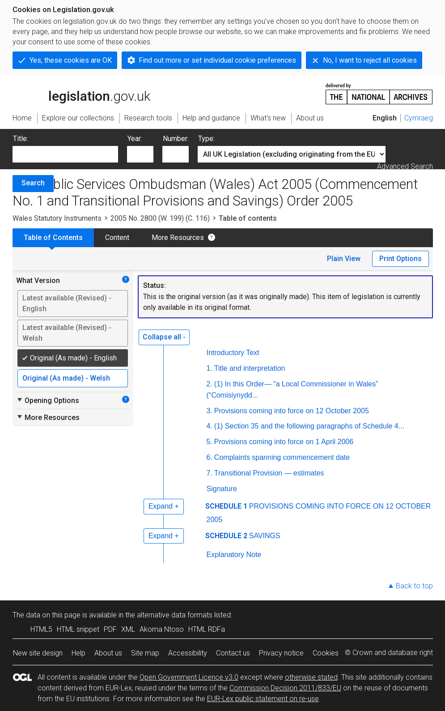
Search (33, 183)
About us (108, 653)
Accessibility (187, 653)
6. (209, 457)
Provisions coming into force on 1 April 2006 (283, 441)
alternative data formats (174, 615)
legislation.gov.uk (81, 93)
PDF (110, 629)
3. (209, 411)
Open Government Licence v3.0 (189, 677)
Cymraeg (418, 118)
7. (209, 473)
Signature (222, 489)
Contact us (233, 653)
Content (117, 237)
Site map (145, 653)
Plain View (343, 258)
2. (209, 384)
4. (209, 426)
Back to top (414, 586)
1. (209, 368)
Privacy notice (281, 653)
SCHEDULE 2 (226, 535)
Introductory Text (233, 352)
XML (128, 629)
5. (209, 441)
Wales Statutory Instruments (57, 218)
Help (78, 653)
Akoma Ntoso (162, 629)
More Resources (178, 237)
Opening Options (47, 400)
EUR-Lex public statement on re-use (263, 698)
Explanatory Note (234, 554)
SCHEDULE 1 (226, 506)
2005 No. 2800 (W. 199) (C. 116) (160, 218)
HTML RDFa (206, 629)
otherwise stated (311, 677)
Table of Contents (53, 237)
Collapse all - (164, 337)
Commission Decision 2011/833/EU (285, 688)
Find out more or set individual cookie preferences (217, 60)
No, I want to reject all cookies (370, 60)
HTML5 (41, 629)
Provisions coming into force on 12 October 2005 (291, 411)
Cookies (326, 653)
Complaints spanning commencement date (282, 457)
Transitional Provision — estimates (269, 473)
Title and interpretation (249, 368)
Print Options (400, 258)
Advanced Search (405, 166)
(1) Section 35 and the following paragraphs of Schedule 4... (309, 426)
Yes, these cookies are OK (71, 60)
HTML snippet (78, 629)
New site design (38, 653)
